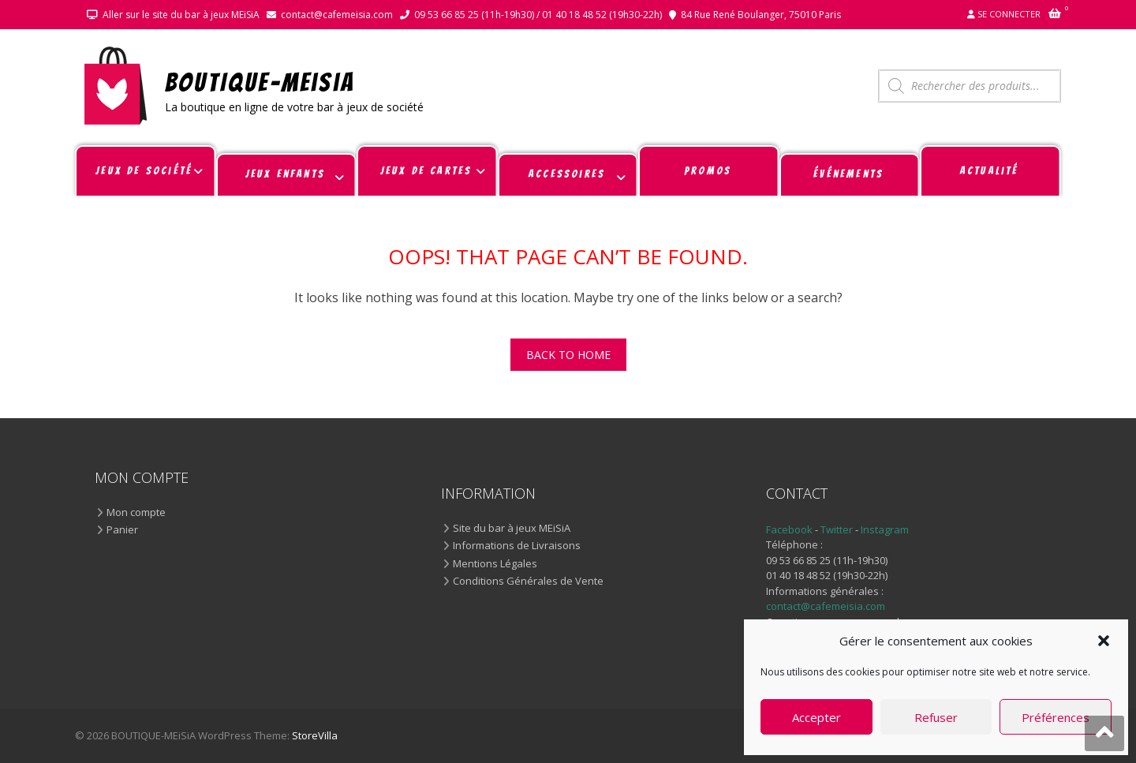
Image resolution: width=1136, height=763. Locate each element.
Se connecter (1009, 14)
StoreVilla (315, 735)
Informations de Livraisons (517, 546)
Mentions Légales (495, 564)
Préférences (1055, 717)
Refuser (936, 717)
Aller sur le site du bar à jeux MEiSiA (181, 14)
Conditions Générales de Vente (528, 581)
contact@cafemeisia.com (337, 14)
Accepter (816, 717)
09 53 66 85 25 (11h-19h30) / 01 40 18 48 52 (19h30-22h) (538, 14)
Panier (122, 530)
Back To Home (568, 354)
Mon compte (136, 513)
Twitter (837, 529)
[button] (1104, 641)
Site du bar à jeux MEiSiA (511, 528)
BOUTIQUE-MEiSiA (260, 82)
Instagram (885, 529)
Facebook (789, 529)
